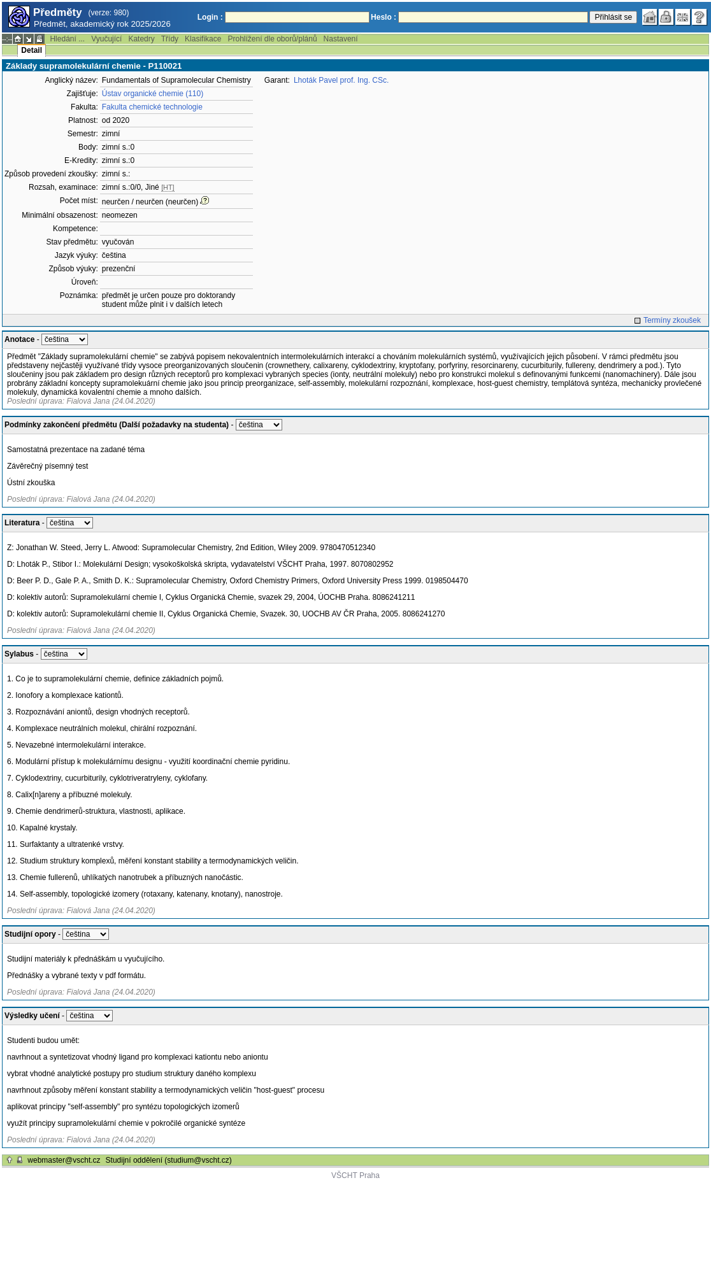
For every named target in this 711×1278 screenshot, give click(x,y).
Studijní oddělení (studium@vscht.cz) (169, 1160)
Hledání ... (67, 38)
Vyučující (106, 38)
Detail (31, 50)
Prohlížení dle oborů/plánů (272, 38)
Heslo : (383, 17)
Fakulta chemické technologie (152, 107)
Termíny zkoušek (672, 320)
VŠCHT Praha (355, 1175)
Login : (210, 17)
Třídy (169, 38)
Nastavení (341, 38)
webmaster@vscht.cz (63, 1160)
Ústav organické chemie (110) (152, 93)
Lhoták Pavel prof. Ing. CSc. (341, 80)
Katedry (141, 38)
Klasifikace (203, 38)
